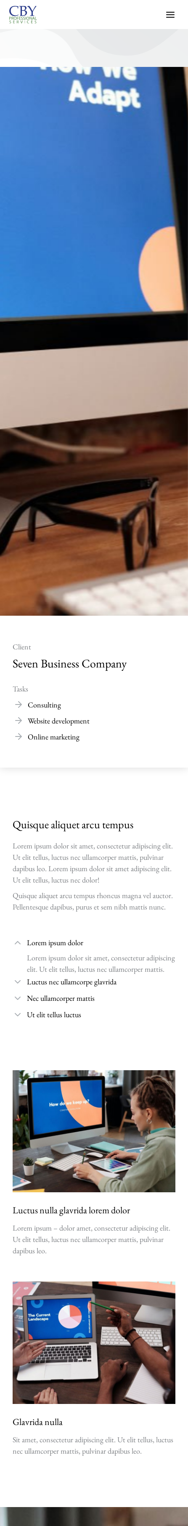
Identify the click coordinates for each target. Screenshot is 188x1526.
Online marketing (53, 737)
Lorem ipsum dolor (55, 942)
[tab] (94, 944)
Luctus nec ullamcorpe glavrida (72, 981)
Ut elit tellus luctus (54, 1014)
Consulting (44, 705)
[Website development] (18, 720)
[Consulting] (18, 704)
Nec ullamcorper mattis (61, 998)
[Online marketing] (18, 736)
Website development (59, 721)
